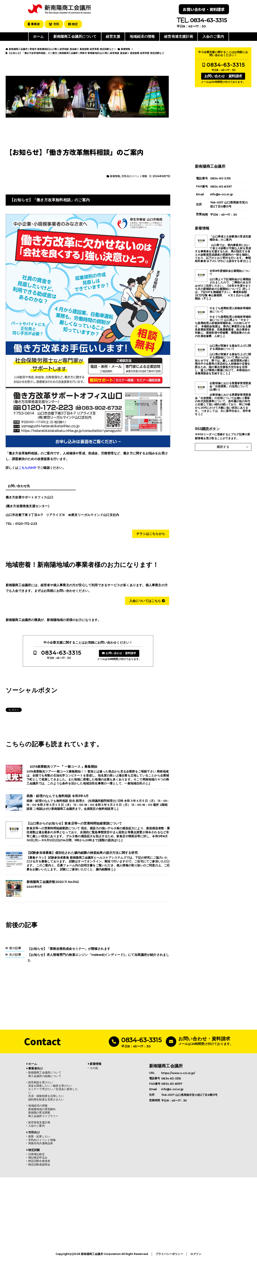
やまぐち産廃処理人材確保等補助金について (230, 309)
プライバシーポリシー (169, 1254)
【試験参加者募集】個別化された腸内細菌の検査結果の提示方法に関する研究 (82, 852)
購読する (223, 446)
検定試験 (34, 1149)
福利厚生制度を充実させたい (46, 1099)
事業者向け (35, 1068)
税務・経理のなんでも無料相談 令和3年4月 (58, 796)
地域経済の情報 (142, 36)
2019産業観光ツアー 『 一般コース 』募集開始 (62, 767)
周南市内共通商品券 (40, 1143)
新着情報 (115, 176)
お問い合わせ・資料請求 (204, 9)
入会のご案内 (213, 36)
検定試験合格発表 (39, 1161)
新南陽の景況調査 (39, 1112)
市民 (55, 24)
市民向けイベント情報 (134, 176)
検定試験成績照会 (39, 1164)
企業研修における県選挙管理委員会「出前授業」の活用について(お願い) (230, 386)
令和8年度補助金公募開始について (230, 272)
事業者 (34, 24)
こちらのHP (27, 467)
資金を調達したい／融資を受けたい (50, 1085)
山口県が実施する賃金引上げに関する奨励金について (230, 347)
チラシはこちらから (150, 533)
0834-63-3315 (61, 652)
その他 (94, 1067)
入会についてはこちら (147, 601)
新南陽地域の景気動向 (42, 1109)
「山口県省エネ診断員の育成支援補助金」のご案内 (230, 238)
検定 (74, 24)
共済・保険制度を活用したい (46, 1095)
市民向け (34, 1132)
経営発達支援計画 (178, 36)
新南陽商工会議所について (74, 36)
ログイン (195, 1254)
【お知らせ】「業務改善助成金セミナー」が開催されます (69, 948)
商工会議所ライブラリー (43, 1115)
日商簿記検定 (36, 1154)
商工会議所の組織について (44, 1075)
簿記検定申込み (37, 1157)
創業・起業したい (39, 1136)
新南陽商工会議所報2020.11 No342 (53, 882)
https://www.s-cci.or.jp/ (178, 1072)
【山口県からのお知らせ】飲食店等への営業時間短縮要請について (74, 823)
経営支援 (113, 36)
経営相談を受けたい (40, 1082)
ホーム (38, 36)
